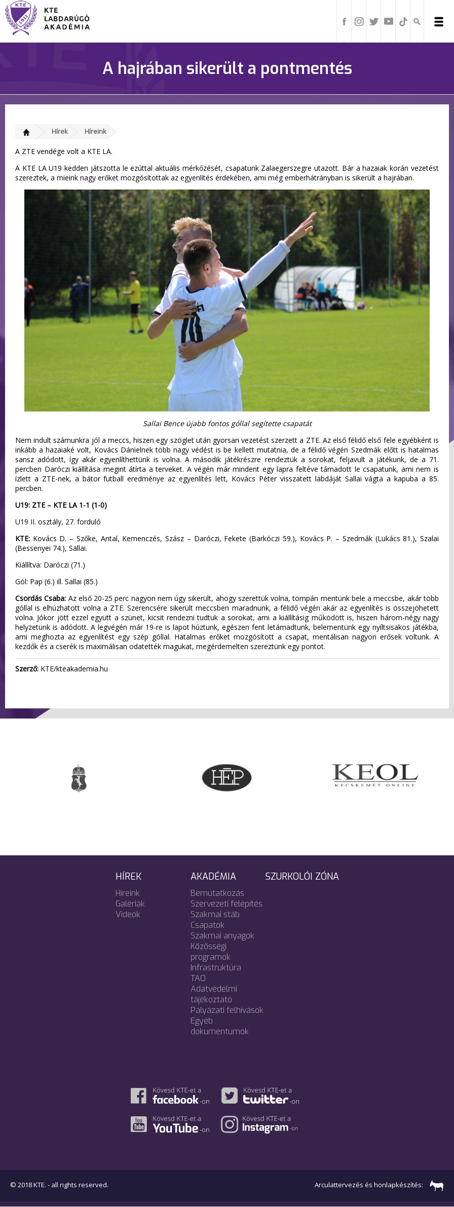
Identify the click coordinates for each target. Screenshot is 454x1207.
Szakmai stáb (215, 914)
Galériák (130, 903)
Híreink (95, 131)
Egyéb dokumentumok (220, 1026)
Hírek (60, 131)
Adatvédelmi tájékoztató (214, 994)
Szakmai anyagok (222, 935)
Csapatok (207, 925)
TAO (198, 978)
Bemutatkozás (217, 893)
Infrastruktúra (216, 967)
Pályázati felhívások (227, 1010)
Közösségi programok (211, 951)
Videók (128, 914)
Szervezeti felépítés (226, 903)
